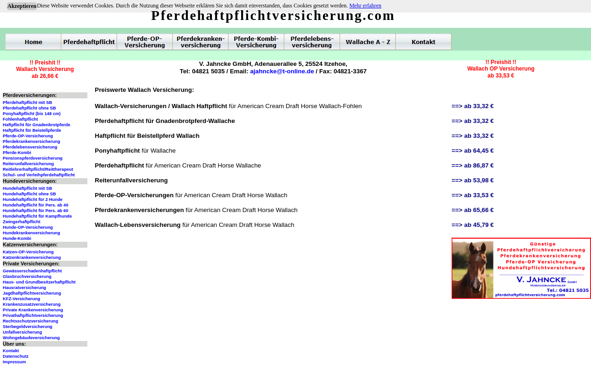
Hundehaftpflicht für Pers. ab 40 (35, 205)
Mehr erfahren (365, 5)
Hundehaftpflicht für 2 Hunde (33, 199)
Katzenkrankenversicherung (32, 257)
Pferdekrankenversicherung (31, 141)
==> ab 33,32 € (473, 106)
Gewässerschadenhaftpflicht (32, 271)
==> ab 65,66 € (473, 209)
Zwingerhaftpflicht (21, 221)
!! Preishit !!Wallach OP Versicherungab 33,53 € (501, 69)
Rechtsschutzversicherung (30, 321)
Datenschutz (15, 356)
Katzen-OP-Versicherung (28, 252)
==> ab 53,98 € (473, 180)
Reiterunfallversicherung (28, 163)
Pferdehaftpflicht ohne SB (29, 108)
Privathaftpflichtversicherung (33, 315)
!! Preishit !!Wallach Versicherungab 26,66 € (45, 69)
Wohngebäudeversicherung (31, 337)
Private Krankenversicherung (33, 310)
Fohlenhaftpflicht (20, 119)
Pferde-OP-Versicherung (28, 136)
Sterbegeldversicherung (28, 326)
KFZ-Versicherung (21, 298)
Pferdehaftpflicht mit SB (27, 102)
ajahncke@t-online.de (282, 71)
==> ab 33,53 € (473, 195)
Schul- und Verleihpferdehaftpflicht (39, 175)
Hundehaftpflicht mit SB (27, 188)
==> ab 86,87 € (473, 165)
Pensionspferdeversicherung (33, 158)
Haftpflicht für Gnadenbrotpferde (36, 124)
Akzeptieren (21, 6)
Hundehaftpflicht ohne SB (29, 194)
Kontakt (11, 350)
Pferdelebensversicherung (30, 147)
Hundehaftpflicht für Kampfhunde (37, 216)
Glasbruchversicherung (27, 276)
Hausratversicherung (24, 287)
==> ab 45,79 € (473, 224)
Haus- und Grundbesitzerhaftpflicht (39, 282)
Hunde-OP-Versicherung (28, 227)
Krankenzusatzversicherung (31, 304)
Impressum (14, 362)
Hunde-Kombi (17, 238)
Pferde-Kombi (17, 152)
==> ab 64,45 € (473, 150)
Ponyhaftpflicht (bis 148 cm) (31, 113)
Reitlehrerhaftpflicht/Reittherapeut (38, 169)
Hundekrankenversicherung (31, 233)
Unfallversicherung (22, 332)
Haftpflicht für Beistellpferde (32, 130)
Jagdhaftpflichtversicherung (32, 293)
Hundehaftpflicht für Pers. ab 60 (35, 210)
